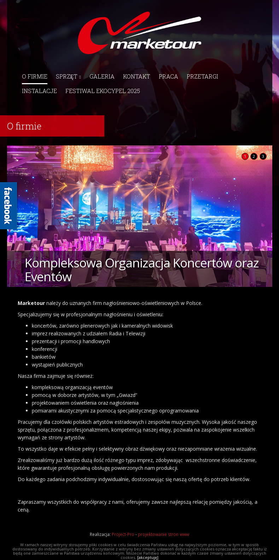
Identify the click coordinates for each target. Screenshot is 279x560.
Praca (168, 76)
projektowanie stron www (163, 534)
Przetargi (202, 76)
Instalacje (39, 90)
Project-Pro (123, 534)
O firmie (34, 76)
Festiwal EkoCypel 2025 (102, 90)
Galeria (102, 76)
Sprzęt (68, 76)
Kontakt (136, 76)
